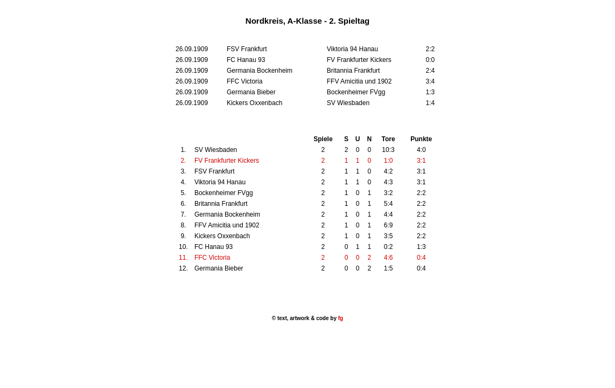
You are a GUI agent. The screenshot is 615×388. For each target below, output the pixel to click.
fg (340, 318)
